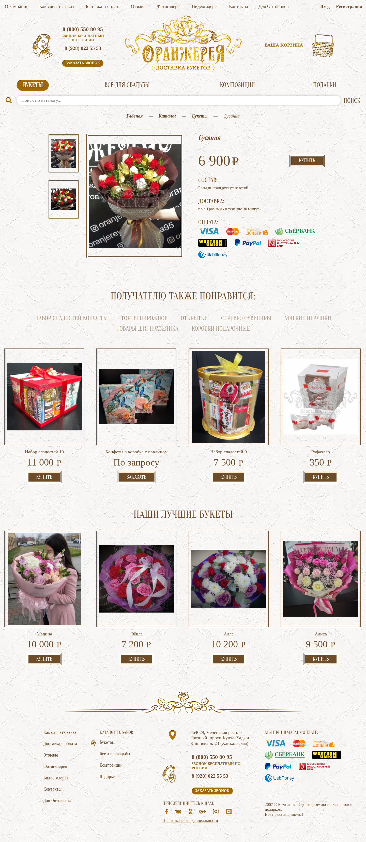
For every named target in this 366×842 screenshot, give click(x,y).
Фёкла (136, 633)
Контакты (238, 6)
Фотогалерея (169, 6)
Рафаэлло (320, 451)
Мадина (44, 633)
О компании (17, 6)
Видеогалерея (205, 6)
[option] (63, 154)
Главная (134, 116)
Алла (229, 633)
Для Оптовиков (273, 6)
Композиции (237, 85)
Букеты (33, 85)
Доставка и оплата (102, 6)
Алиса (321, 633)
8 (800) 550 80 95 (83, 29)
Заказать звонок (83, 63)
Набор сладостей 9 (228, 451)
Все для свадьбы (127, 85)
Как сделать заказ (56, 6)
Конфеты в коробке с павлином (136, 451)
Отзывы (138, 6)
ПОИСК (352, 100)
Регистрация (349, 6)
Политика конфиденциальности (190, 820)
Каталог (167, 116)
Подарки (324, 85)
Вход (325, 6)
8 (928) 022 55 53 (83, 48)
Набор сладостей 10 (44, 451)
